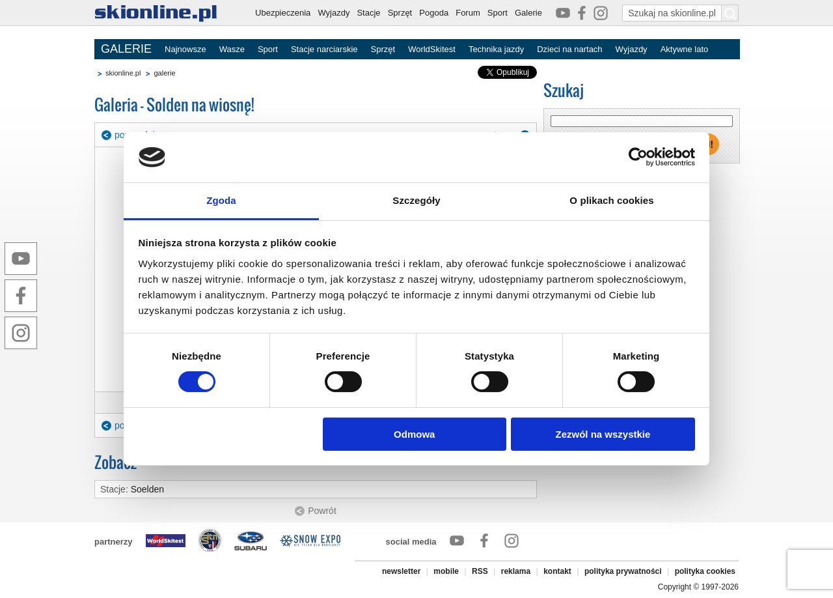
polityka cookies (705, 571)
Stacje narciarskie (324, 49)
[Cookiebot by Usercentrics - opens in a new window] (638, 157)
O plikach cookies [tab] (611, 200)
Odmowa (414, 434)
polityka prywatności (623, 571)
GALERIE (126, 48)
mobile (446, 571)
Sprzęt (400, 13)
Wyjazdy (333, 13)
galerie (164, 73)
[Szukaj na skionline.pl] (730, 13)
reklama (515, 571)
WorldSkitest (432, 49)
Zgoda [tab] (221, 200)
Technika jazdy (496, 49)
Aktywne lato (685, 49)
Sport (497, 13)
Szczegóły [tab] (416, 200)
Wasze (232, 49)
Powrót (322, 510)
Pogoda (433, 13)
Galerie (528, 13)
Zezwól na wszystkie (602, 434)
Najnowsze (185, 49)
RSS (480, 571)
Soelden (147, 489)
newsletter (401, 571)
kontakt (557, 571)
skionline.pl (123, 73)
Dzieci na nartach (569, 49)
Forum (468, 13)
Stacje (368, 13)
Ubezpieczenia (282, 13)
